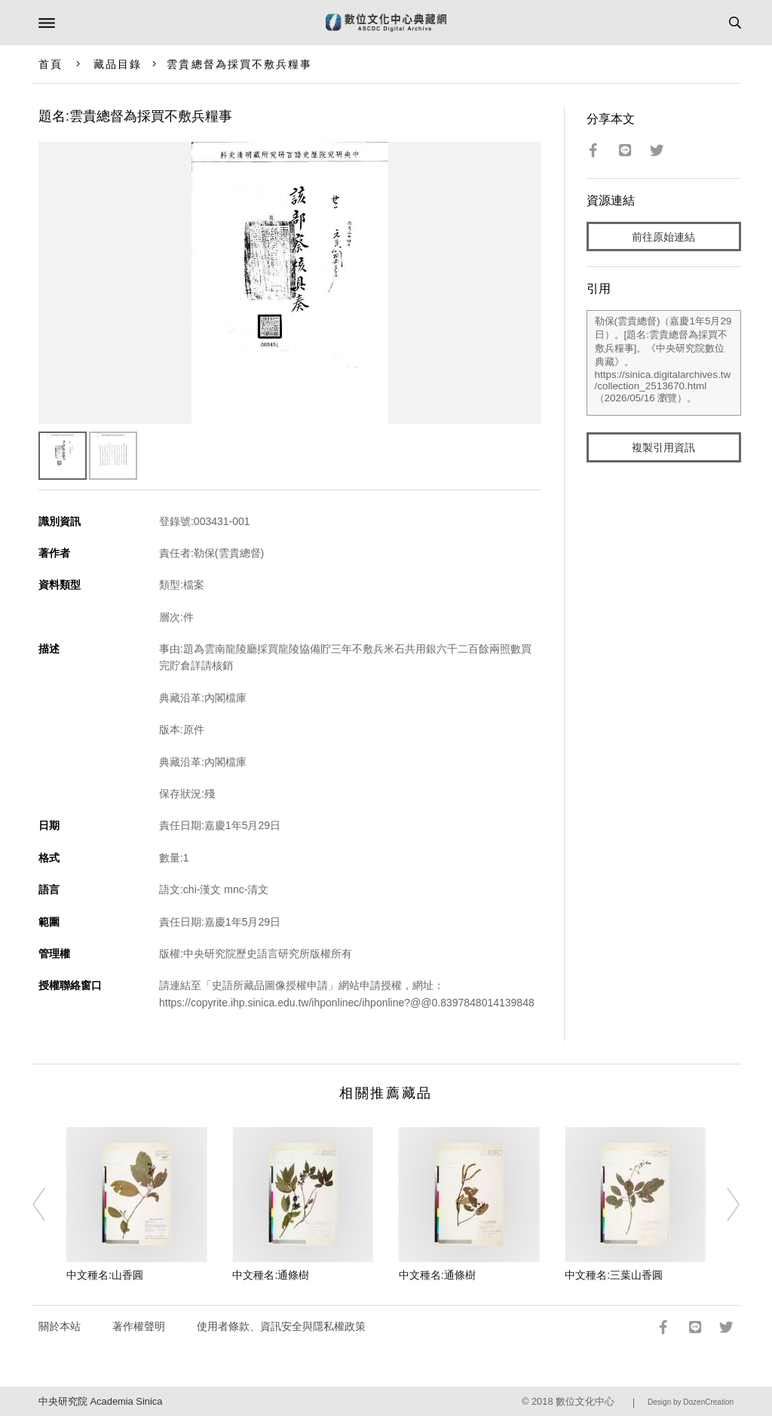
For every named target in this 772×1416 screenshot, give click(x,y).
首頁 (50, 64)
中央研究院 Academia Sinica (100, 1401)
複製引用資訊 (663, 447)
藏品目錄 (117, 64)
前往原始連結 (663, 237)
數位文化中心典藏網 (386, 23)
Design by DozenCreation (691, 1402)
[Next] (723, 1205)
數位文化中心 (585, 1401)
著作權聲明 (138, 1326)
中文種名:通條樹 (270, 1275)
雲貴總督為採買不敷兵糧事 (239, 64)
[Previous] (49, 1205)
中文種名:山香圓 (104, 1275)
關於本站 (59, 1326)
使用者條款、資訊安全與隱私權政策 (281, 1326)
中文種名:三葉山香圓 (614, 1275)
